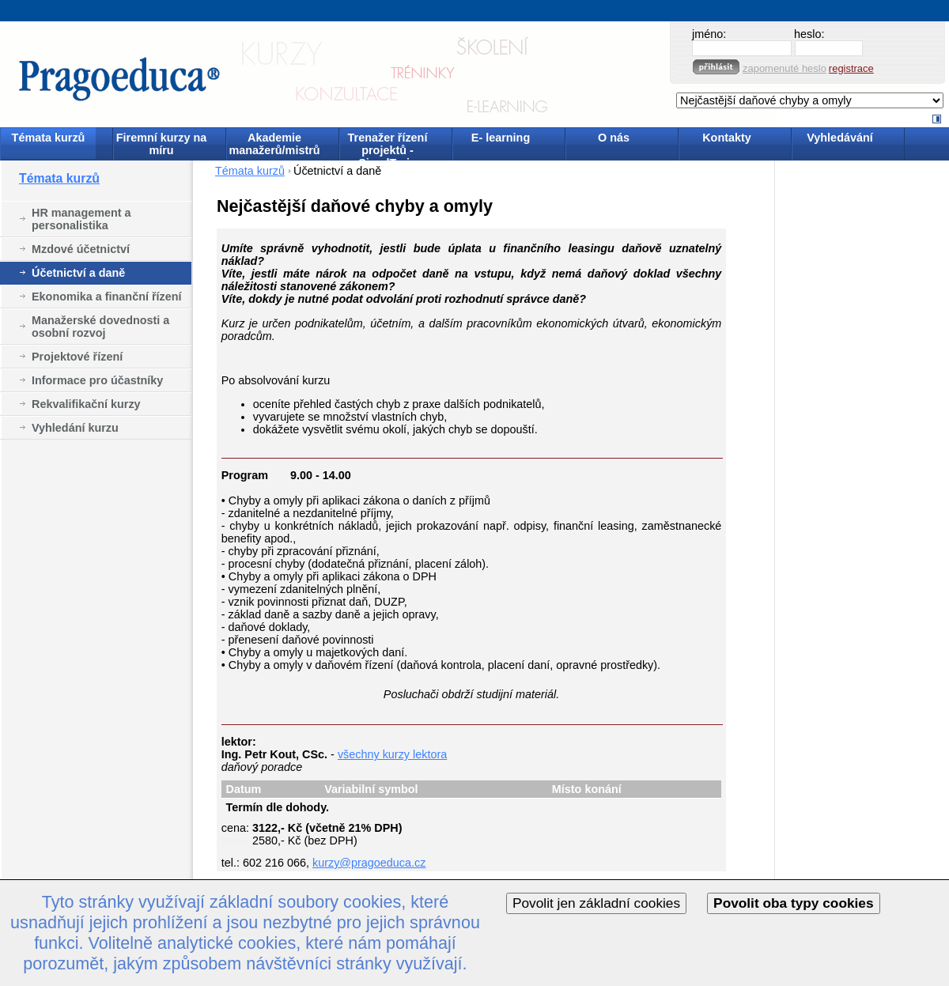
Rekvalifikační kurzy (86, 404)
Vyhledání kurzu (75, 427)
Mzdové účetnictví (81, 249)
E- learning (500, 137)
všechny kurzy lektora (392, 754)
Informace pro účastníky (97, 380)
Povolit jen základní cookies (596, 903)
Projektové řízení (77, 356)
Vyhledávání (839, 137)
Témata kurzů (48, 137)
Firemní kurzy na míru (161, 144)
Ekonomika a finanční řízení (107, 296)
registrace (851, 68)
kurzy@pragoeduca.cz (368, 862)
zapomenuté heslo (784, 68)
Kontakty (726, 137)
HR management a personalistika (81, 219)
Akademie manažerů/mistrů (274, 144)
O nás (614, 137)
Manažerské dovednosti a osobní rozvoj (100, 326)
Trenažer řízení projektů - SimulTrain (388, 145)
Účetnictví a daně (78, 272)
